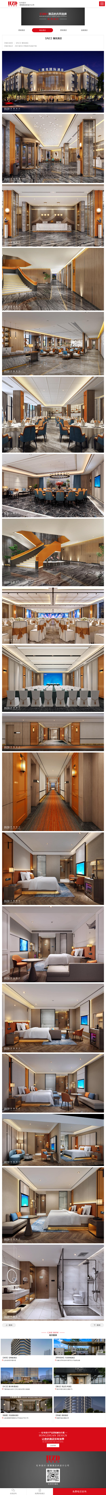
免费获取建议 (39, 1491)
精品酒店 (42, 30)
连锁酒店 (84, 30)
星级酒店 (21, 30)
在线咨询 (13, 1491)
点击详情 (53, 1445)
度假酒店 (63, 30)
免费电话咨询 (79, 1491)
